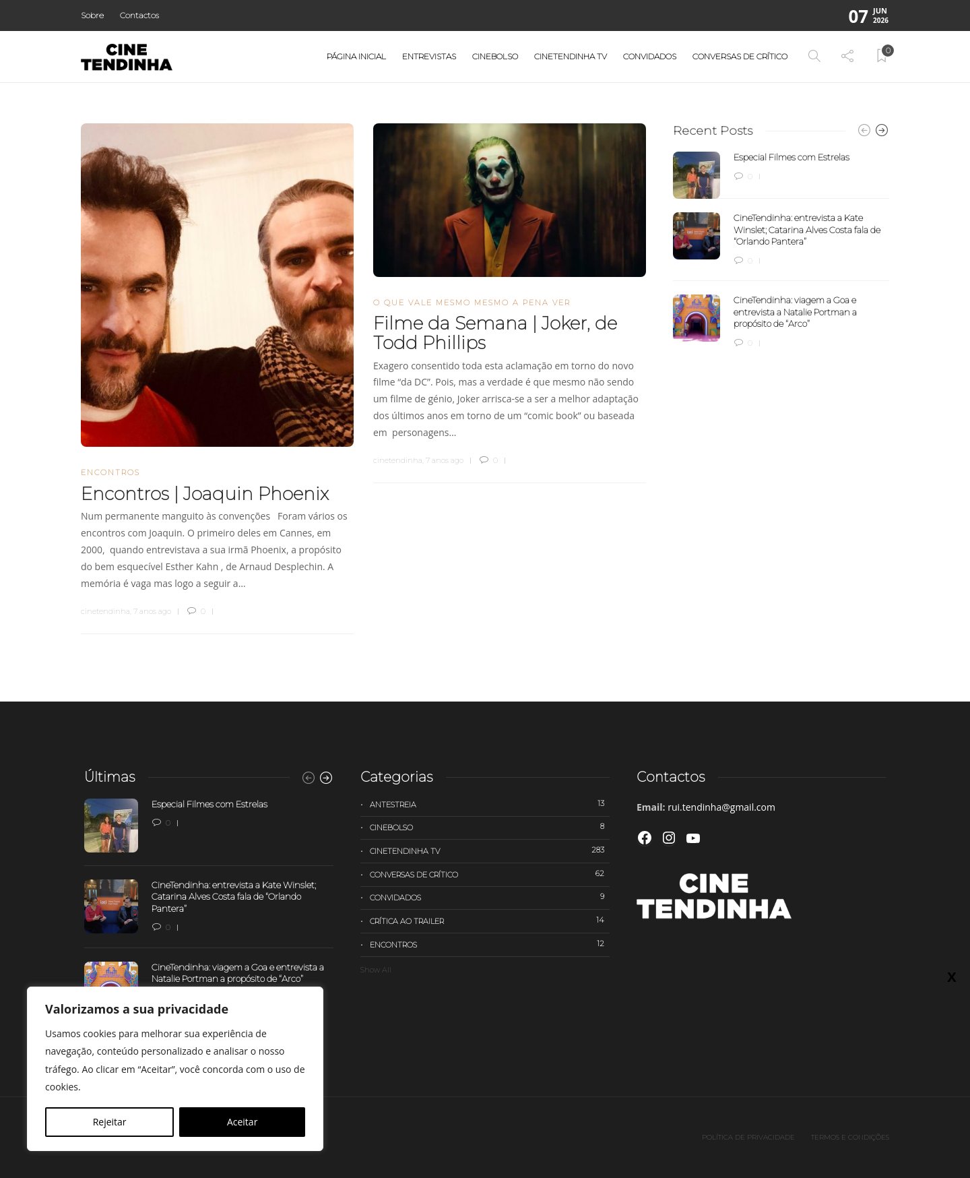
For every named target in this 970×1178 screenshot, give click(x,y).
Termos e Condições (850, 1137)
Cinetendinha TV (570, 56)
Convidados (649, 56)
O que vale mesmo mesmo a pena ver (472, 302)
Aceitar (242, 1121)
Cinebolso (495, 56)
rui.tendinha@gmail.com (721, 807)
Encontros (110, 472)
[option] (781, 251)
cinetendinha (105, 611)
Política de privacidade (748, 1137)
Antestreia (490, 804)
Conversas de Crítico (739, 56)
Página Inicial (356, 56)
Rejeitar (110, 1121)
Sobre (92, 15)
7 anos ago (152, 611)
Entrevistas (429, 56)
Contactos (139, 15)
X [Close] (951, 284)
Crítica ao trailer (490, 920)
